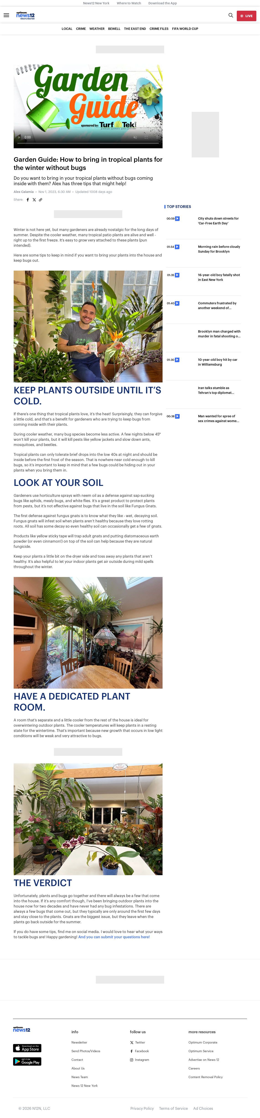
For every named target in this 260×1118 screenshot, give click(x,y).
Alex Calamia (24, 192)
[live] (246, 16)
